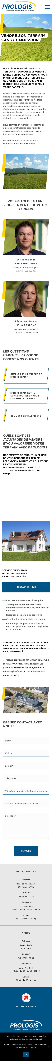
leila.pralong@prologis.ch (26, 329)
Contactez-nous (26, 587)
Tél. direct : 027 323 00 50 (26, 332)
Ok (26, 1054)
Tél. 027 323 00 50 (26, 958)
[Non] (48, 1046)
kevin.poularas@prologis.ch (26, 267)
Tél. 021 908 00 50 (26, 897)
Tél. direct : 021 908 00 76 (26, 271)
